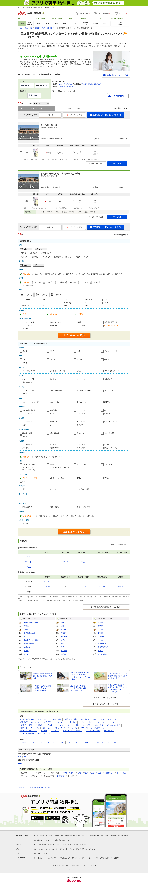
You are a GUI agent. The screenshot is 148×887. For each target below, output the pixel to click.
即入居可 (53, 445)
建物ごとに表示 (36, 109)
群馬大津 (64, 651)
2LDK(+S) (67, 303)
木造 (78, 351)
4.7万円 (102, 586)
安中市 (100, 640)
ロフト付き (112, 719)
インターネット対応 (57, 478)
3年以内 (47, 274)
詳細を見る (117, 163)
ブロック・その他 (110, 351)
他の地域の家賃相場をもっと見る (107, 607)
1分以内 (38, 282)
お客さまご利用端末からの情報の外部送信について (64, 835)
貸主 (24, 489)
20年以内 (94, 274)
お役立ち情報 (20, 858)
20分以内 (96, 282)
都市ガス (80, 425)
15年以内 (82, 274)
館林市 (61, 84)
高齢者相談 (81, 448)
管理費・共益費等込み (29, 253)
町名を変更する (42, 85)
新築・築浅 (57, 719)
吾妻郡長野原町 (103, 654)
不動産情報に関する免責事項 (41, 787)
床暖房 (52, 413)
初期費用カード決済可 (63, 257)
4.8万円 (83, 562)
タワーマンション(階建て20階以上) (28, 469)
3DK (106, 303)
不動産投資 (109, 773)
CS (23, 481)
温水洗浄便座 (27, 382)
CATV (79, 478)
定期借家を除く (41, 457)
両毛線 (26, 636)
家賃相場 (60, 776)
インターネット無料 (111, 325)
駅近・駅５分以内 (71, 719)
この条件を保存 (119, 96)
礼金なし (24, 257)
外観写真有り (54, 507)
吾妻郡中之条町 (103, 644)
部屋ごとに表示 (74, 109)
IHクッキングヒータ (84, 390)
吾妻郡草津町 (103, 647)
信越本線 (27, 647)
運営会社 (94, 865)
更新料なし (47, 257)
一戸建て (80, 314)
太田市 (100, 629)
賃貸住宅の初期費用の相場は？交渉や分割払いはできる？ (42, 676)
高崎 (62, 622)
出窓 (24, 425)
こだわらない (28, 516)
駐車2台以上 (81, 433)
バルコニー (81, 422)
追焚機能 (53, 379)
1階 (23, 359)
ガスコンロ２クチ (113, 725)
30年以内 (118, 274)
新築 (36, 274)
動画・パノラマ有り (84, 507)
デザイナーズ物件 (28, 464)
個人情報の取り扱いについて (43, 840)
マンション (54, 314)
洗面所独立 (54, 325)
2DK (44, 303)
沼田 (62, 647)
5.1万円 (65, 562)
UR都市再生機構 (83, 489)
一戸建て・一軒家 (26, 725)
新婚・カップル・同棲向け (72, 731)
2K (106, 300)
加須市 (66, 86)
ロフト (106, 410)
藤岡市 (100, 651)
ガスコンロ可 (109, 390)
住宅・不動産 (121, 773)
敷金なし (35, 257)
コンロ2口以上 (27, 394)
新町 (62, 644)
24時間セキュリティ (111, 371)
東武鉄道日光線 (29, 644)
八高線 (26, 629)
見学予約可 (26, 329)
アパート (25, 314)
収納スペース (82, 402)
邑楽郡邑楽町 (96, 84)
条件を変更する (34, 95)
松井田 (63, 626)
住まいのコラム (93, 858)
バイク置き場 (109, 433)
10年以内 (69, 274)
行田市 (61, 86)
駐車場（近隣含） (56, 322)
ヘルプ (68, 865)
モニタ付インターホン (58, 371)
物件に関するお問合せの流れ (91, 835)
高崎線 (26, 626)
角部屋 (106, 359)
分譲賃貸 (39, 725)
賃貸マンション (68, 844)
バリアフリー (82, 464)
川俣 (20, 763)
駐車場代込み (46, 253)
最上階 (79, 359)
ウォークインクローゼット (32, 402)
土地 (79, 773)
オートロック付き (28, 371)
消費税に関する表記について (62, 840)
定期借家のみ (57, 457)
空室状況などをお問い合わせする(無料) (105, 115)
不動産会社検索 (65, 858)
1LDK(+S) (88, 300)
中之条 (63, 629)
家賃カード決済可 (82, 257)
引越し (40, 858)
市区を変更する (26, 85)
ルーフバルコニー (110, 422)
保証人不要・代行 (110, 448)
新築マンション (38, 849)
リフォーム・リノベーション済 (65, 728)
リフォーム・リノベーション (60, 468)
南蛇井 (63, 640)
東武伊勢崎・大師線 (31, 622)
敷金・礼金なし (43, 719)
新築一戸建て (60, 849)
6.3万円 (120, 586)
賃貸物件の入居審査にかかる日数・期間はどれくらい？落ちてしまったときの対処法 (80, 675)
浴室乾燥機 (108, 379)
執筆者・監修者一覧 (106, 858)
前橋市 (100, 626)
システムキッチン (28, 390)
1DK (65, 300)
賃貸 (86, 773)
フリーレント (54, 489)
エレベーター (27, 422)
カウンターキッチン (57, 390)
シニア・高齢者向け (27, 734)
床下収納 (107, 402)
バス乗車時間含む (28, 285)
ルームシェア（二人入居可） (41, 722)
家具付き (107, 413)
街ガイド (84, 858)
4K (44, 306)
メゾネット (81, 413)
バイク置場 (99, 725)
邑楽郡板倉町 (68, 84)
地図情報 (116, 858)
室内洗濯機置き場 (110, 322)
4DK (65, 306)
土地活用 (45, 853)
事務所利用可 (54, 448)
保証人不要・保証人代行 (28, 731)
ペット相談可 (82, 325)
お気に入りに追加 (74, 115)
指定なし (26, 274)
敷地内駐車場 (54, 433)
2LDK (55, 743)
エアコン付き (27, 325)
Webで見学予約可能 (27, 719)
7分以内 (61, 282)
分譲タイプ (54, 464)
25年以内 (106, 274)
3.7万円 (47, 581)
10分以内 (72, 282)
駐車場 (77, 725)
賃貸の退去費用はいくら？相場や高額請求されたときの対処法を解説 (117, 676)
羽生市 (71, 86)
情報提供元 (104, 835)
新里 (24, 756)
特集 (35, 858)
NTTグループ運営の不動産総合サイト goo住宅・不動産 (37, 7)
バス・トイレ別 (28, 322)
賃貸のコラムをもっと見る (107, 698)
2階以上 (80, 322)
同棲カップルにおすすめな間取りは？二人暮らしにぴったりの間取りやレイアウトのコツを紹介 (117, 688)
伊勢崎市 (101, 636)
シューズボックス (56, 402)
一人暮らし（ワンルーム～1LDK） (105, 743)
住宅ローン (92, 849)
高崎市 (100, 622)
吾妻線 (26, 654)
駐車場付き (85, 719)
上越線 (26, 651)
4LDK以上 (88, 306)
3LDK (70, 743)
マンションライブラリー (51, 858)
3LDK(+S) (26, 306)
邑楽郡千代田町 (87, 84)
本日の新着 (42, 516)
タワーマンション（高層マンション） (94, 728)
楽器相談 (25, 448)
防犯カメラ (81, 371)
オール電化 (108, 464)
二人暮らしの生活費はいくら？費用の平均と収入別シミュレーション (80, 688)
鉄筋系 (24, 351)
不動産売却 (37, 853)
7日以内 (78, 516)
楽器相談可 (24, 722)
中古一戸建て (69, 773)
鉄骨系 (52, 351)
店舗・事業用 (96, 773)
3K (85, 303)
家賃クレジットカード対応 (29, 728)
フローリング (82, 410)
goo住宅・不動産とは (40, 835)
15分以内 (84, 282)
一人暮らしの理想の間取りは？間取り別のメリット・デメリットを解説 (42, 688)
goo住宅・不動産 (22, 835)
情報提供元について (25, 787)
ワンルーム (26, 300)
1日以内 (55, 516)
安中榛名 (64, 636)
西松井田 (64, 654)
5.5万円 (47, 586)
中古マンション (49, 849)
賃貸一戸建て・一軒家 (55, 844)
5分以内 (49, 282)
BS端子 (107, 478)
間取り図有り (27, 507)
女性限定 (107, 445)
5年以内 (58, 274)
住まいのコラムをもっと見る (107, 704)
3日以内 (66, 516)
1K (44, 300)
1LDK (40, 743)
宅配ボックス (54, 422)
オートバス (81, 379)
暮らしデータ (76, 858)
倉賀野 (63, 633)
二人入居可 (81, 445)
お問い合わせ (75, 865)
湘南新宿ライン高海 (31, 640)
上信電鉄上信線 (29, 633)
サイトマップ (85, 865)
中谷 (20, 756)
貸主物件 (72, 722)
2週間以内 (90, 516)
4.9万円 (83, 586)
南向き (24, 363)
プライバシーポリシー (57, 865)
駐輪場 (24, 436)
